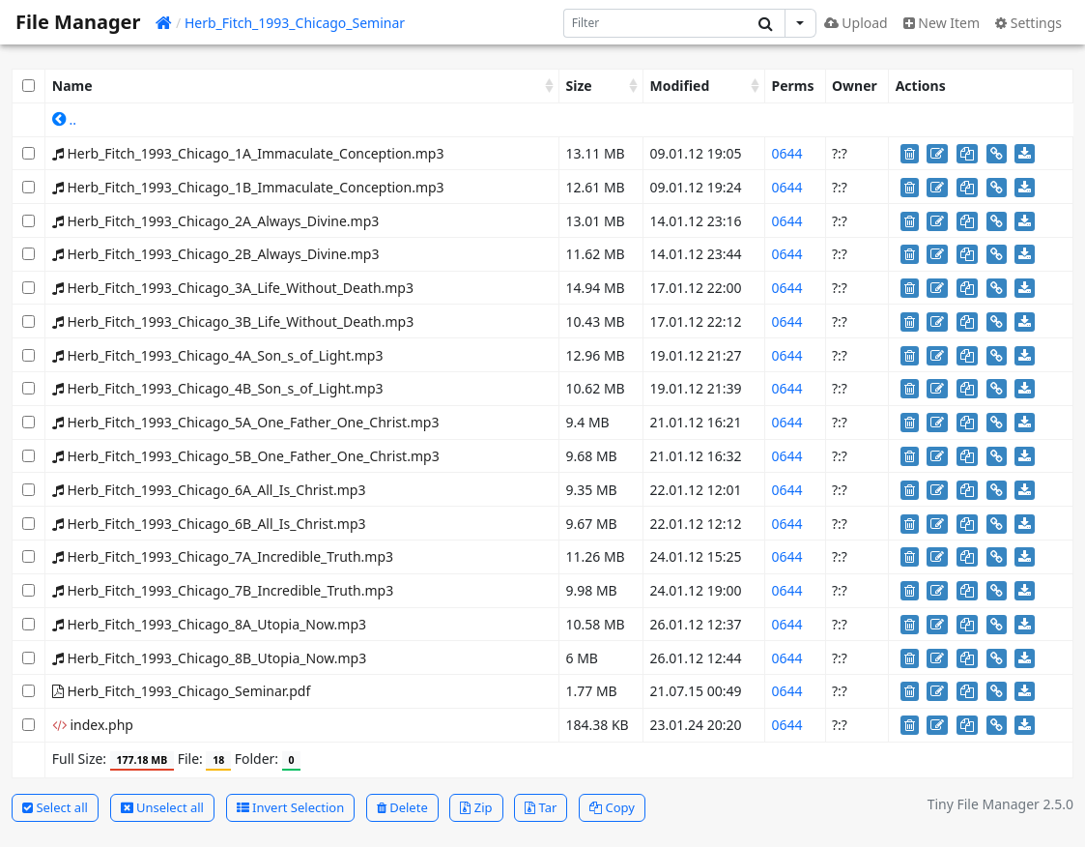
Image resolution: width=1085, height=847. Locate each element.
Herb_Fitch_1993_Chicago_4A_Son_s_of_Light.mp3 (218, 355)
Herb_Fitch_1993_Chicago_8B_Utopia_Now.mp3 (209, 658)
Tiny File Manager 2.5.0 (1000, 804)
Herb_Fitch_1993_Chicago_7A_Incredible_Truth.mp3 (222, 556)
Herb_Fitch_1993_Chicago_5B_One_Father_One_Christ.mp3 (246, 456)
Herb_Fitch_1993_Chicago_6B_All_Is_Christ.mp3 (209, 523)
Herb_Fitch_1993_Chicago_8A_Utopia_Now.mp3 (209, 624)
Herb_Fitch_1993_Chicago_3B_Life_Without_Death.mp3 (233, 321)
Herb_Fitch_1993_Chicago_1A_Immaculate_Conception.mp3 (248, 153)
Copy (612, 807)
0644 (786, 153)
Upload (856, 23)
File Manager (77, 22)
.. (64, 119)
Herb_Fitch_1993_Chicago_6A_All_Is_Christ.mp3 (209, 490)
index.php (92, 725)
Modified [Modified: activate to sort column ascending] (680, 85)
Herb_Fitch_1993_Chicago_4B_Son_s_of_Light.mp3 (218, 388)
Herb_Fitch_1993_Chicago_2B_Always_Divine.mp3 (216, 254)
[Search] (655, 23)
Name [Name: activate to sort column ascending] (72, 85)
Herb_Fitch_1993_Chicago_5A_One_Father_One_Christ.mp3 (246, 422)
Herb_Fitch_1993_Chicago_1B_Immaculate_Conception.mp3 (248, 187)
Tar (541, 807)
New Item (941, 23)
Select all (55, 807)
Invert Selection (291, 807)
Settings (1028, 23)
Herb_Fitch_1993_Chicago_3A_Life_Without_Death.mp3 (233, 287)
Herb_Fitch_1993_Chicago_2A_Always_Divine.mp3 (215, 221)
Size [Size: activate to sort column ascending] (578, 85)
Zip (476, 807)
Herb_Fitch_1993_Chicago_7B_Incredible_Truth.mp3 (222, 590)
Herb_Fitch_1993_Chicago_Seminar (295, 23)
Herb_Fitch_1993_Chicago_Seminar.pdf (181, 691)
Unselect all (162, 807)
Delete (402, 807)
